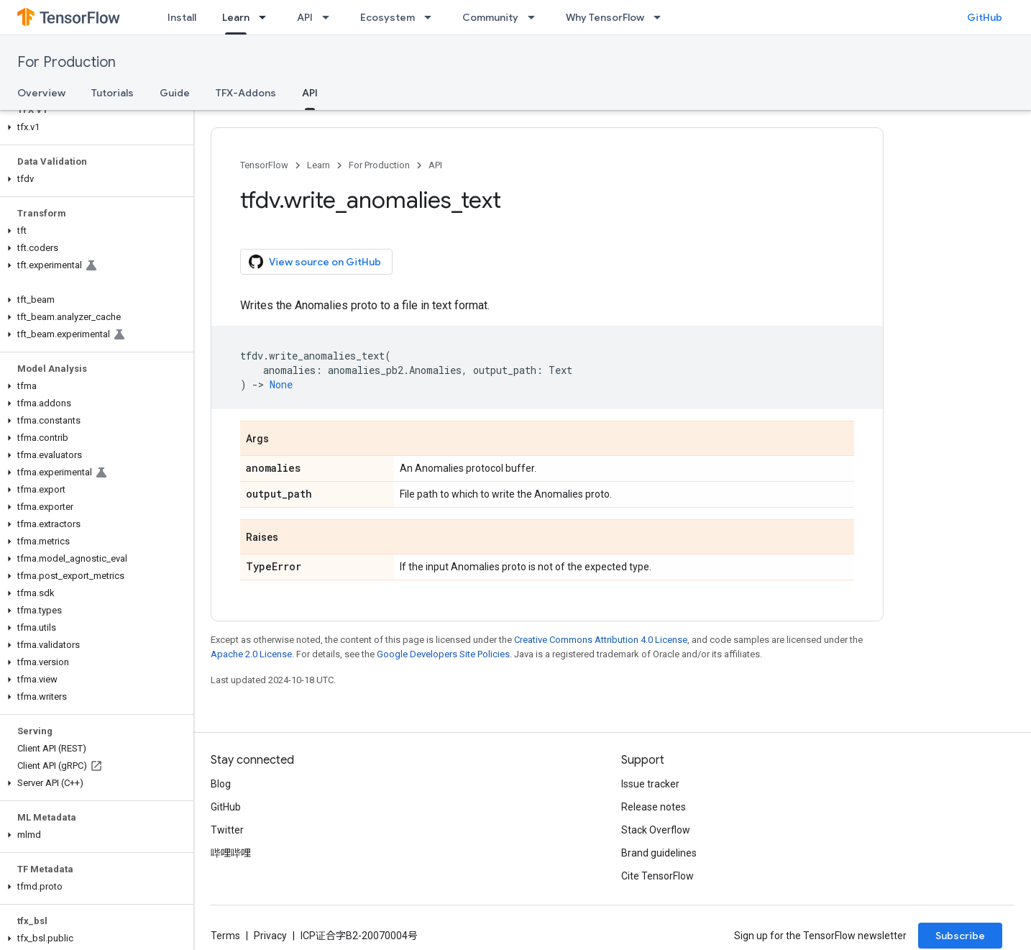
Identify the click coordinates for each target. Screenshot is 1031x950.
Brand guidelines (659, 853)
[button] (94, 127)
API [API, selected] (310, 92)
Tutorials (112, 92)
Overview (41, 92)
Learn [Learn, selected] (235, 17)
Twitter (227, 830)
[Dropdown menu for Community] (535, 17)
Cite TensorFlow (657, 876)
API (305, 17)
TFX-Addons (246, 92)
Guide (175, 92)
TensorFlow (264, 165)
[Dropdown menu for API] (330, 17)
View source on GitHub (315, 262)
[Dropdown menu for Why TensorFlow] (661, 17)
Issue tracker (650, 784)
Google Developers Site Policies (443, 654)
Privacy (270, 935)
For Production (66, 62)
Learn (318, 165)
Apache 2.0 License (251, 654)
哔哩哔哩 (231, 853)
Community (490, 17)
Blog (221, 784)
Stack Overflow (655, 830)
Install (182, 17)
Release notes (653, 807)
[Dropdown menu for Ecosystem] (432, 17)
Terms (225, 935)
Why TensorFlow (605, 17)
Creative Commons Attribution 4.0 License (600, 639)
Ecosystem (387, 17)
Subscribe (960, 935)
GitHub (984, 17)
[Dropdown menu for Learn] (266, 17)
